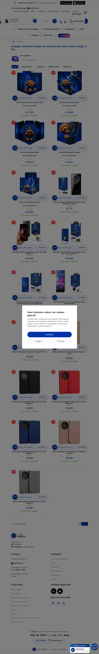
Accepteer (49, 334)
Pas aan (60, 341)
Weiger (38, 341)
